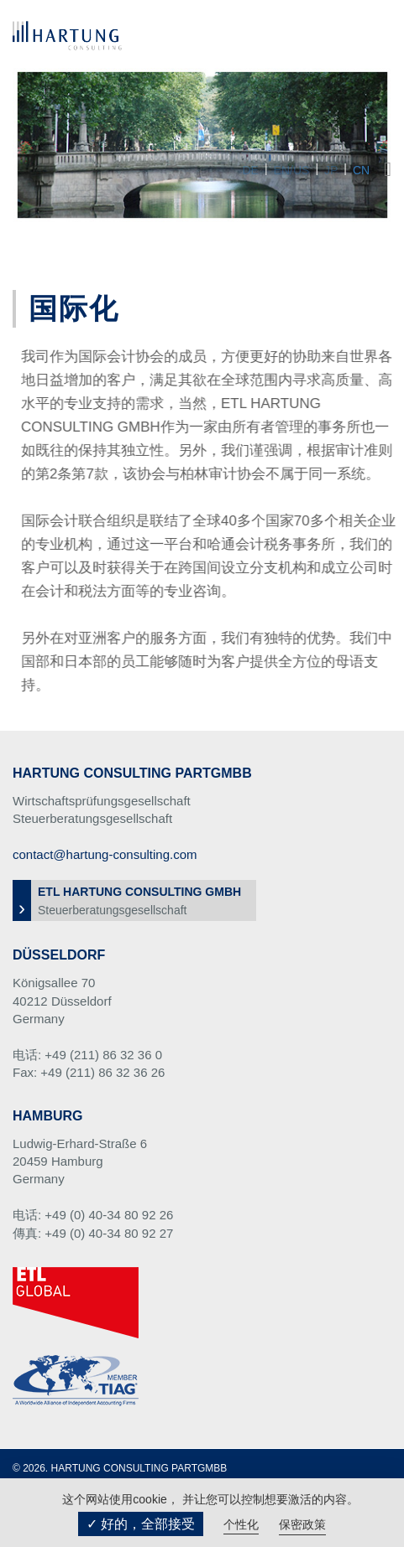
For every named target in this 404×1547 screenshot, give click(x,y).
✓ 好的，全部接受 (141, 1524)
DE (250, 170)
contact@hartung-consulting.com (105, 854)
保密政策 (302, 1524)
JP (331, 170)
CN (361, 170)
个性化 (241, 1524)
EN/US (292, 170)
